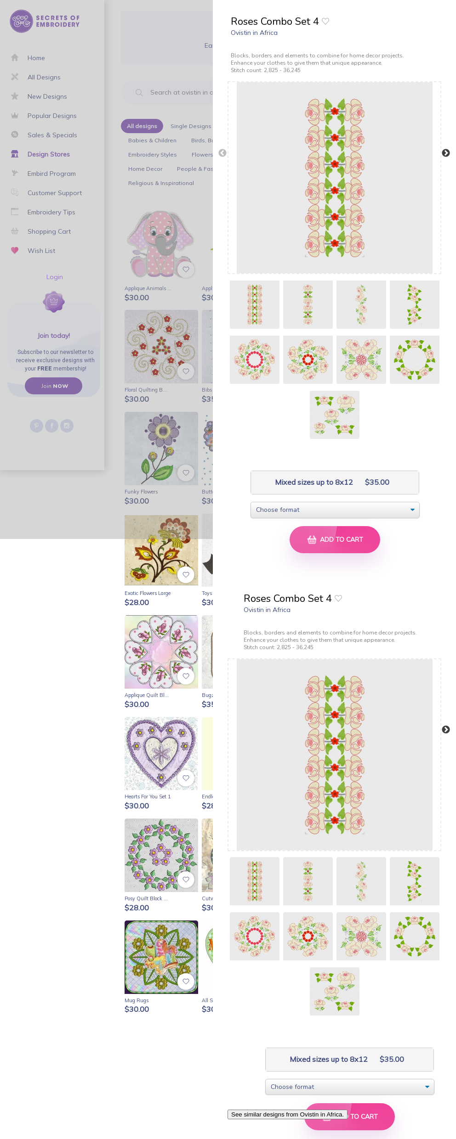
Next (445, 153)
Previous (222, 153)
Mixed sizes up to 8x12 (313, 482)
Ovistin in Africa (254, 32)
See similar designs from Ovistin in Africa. (287, 1114)
